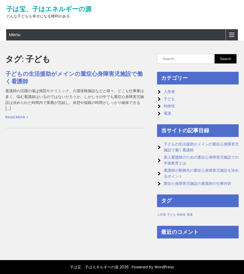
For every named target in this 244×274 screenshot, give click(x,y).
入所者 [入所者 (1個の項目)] (161, 215)
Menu (14, 35)
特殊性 (169, 106)
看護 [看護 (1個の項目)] (190, 215)
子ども (169, 99)
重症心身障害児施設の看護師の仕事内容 (197, 183)
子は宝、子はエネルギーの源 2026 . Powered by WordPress (122, 267)
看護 (167, 113)
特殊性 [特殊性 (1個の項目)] (181, 215)
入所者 (169, 91)
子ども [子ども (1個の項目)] (171, 215)
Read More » (16, 117)
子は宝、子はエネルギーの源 (49, 9)
